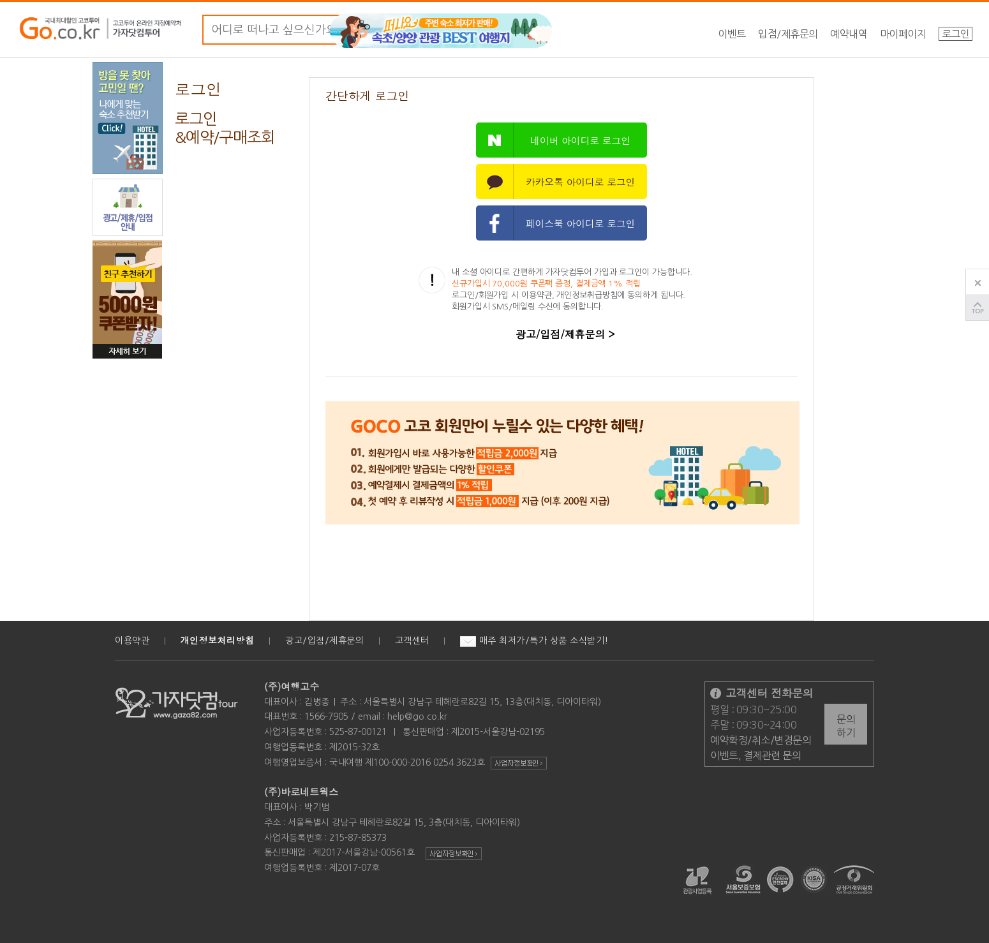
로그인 (956, 34)
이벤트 (732, 34)
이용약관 (132, 640)
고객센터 (412, 640)
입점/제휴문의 (788, 34)
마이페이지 (903, 34)
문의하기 (846, 726)
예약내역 (848, 34)
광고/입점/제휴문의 (324, 640)
